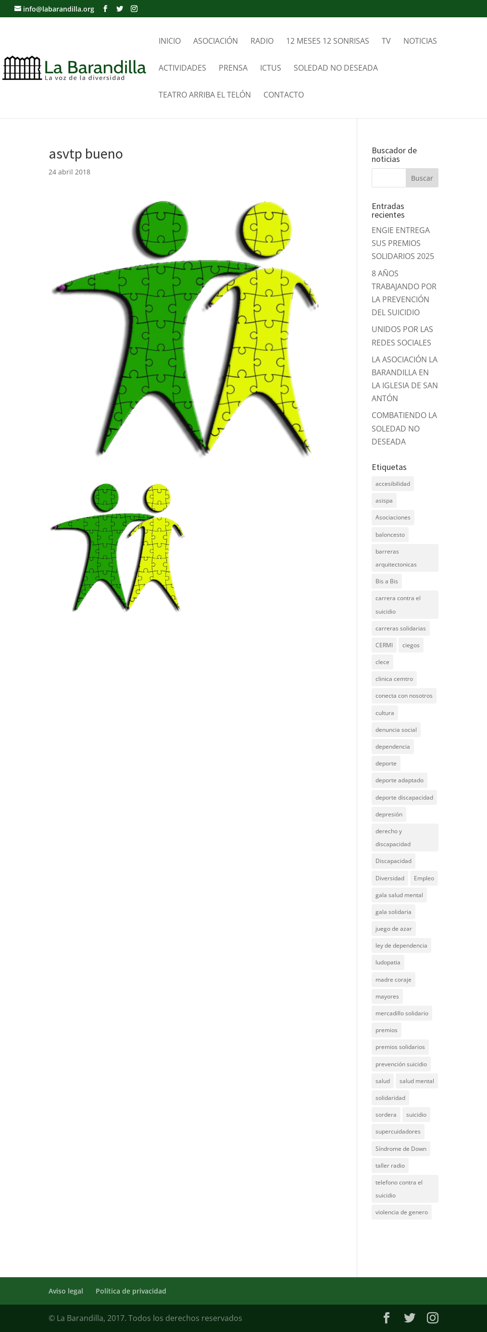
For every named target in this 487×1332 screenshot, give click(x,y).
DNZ (380, 1242)
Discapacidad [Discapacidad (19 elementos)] (393, 861)
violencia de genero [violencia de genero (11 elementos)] (401, 1212)
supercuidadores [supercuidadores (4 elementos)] (398, 1131)
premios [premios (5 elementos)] (386, 1030)
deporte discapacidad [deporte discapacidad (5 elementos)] (404, 797)
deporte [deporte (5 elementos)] (386, 763)
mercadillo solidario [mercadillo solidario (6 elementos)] (401, 1013)
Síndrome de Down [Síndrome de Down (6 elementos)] (400, 1149)
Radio (262, 41)
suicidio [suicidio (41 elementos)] (416, 1114)
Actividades (182, 68)
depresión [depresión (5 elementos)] (388, 814)
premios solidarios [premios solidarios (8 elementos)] (400, 1047)
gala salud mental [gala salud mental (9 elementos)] (399, 895)
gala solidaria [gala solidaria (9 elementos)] (393, 912)
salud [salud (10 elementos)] (382, 1081)
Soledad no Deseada (336, 68)
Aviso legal (66, 1290)
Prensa (233, 68)
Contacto (283, 95)
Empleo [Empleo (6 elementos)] (424, 878)
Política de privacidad (131, 1290)
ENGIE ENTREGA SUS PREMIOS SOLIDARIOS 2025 (403, 243)
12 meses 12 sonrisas (327, 41)
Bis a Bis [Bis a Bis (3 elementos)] (386, 581)
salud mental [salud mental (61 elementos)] (417, 1081)
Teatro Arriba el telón (205, 95)
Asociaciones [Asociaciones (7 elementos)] (393, 517)
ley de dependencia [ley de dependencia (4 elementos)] (401, 945)
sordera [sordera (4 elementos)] (386, 1114)
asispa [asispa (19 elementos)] (384, 500)
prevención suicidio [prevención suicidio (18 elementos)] (401, 1064)
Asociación (215, 41)
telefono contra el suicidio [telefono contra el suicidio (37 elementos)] (399, 1188)
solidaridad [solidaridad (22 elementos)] (390, 1098)
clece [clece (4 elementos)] (382, 662)
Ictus (270, 68)
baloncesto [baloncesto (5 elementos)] (390, 534)
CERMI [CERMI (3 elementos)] (384, 645)
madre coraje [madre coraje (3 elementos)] (393, 979)
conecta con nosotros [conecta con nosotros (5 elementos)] (404, 695)
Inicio (170, 41)
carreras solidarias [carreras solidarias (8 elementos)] (400, 628)
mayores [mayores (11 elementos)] (387, 996)
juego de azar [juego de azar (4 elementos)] (393, 929)
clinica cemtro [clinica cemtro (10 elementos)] (394, 679)
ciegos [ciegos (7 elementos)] (411, 645)
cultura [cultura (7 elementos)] (384, 713)
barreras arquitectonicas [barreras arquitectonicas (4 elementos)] (396, 557)
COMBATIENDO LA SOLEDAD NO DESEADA (404, 428)
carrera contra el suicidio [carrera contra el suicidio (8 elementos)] (398, 604)
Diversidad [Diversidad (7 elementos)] (389, 878)
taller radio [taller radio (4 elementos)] (390, 1165)
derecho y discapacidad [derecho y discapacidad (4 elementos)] (393, 837)
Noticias (420, 41)
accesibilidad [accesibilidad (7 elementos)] (392, 484)
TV (386, 41)
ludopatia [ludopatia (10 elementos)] (387, 962)
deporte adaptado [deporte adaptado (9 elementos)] (399, 780)
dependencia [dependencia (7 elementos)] (392, 746)
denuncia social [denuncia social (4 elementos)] (396, 730)
